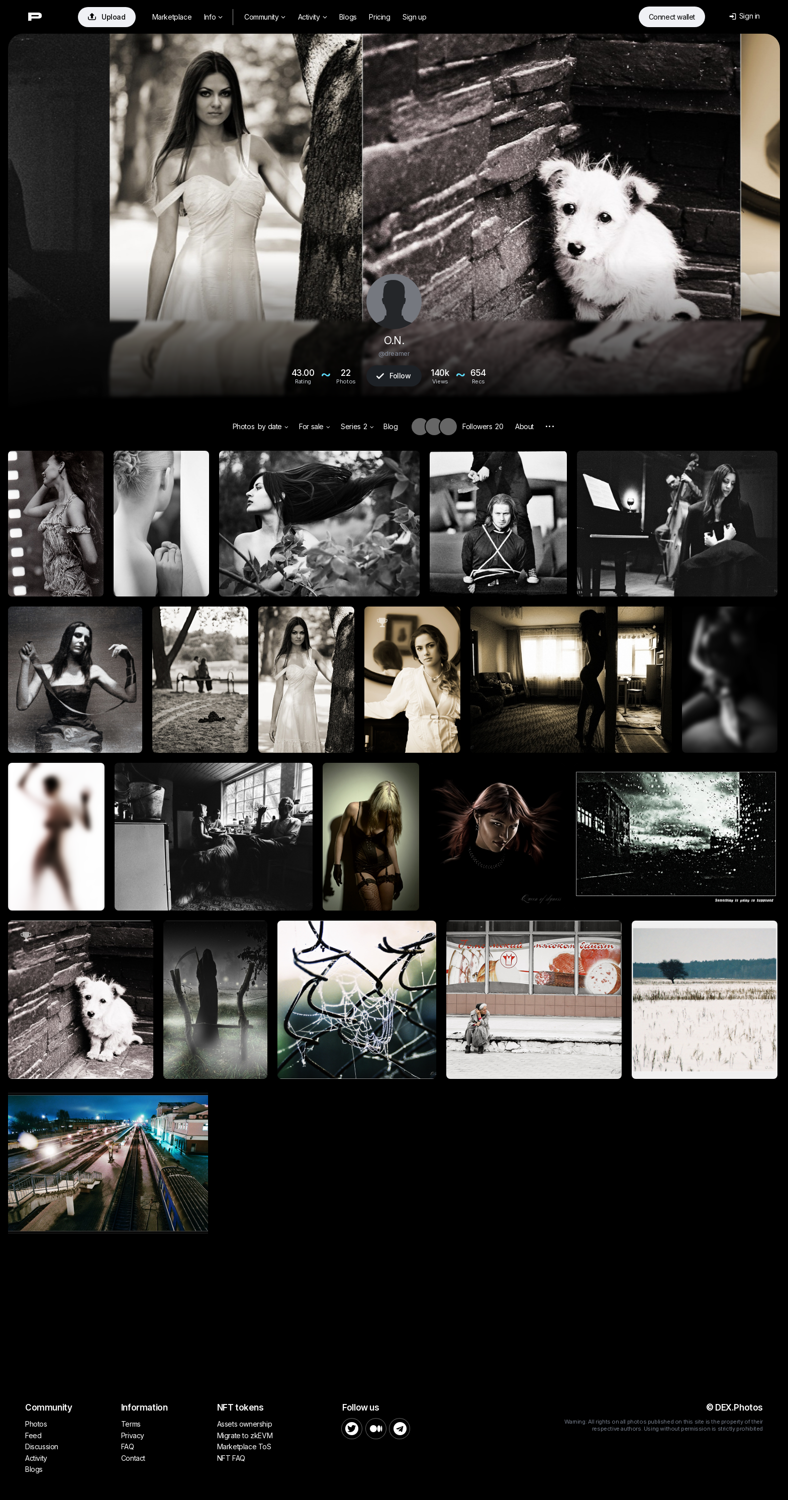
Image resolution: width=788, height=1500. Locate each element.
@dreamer (394, 353)
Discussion (41, 1446)
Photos (244, 426)
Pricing (379, 17)
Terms (131, 1424)
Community (264, 17)
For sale (314, 426)
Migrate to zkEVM (245, 1435)
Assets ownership (244, 1424)
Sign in (744, 16)
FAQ (127, 1446)
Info (213, 17)
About (524, 426)
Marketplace (172, 17)
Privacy (132, 1435)
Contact (133, 1458)
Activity (312, 17)
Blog (390, 426)
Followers (482, 426)
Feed (33, 1435)
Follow (393, 375)
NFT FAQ (231, 1458)
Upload (107, 17)
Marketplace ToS (244, 1446)
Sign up (414, 17)
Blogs (348, 17)
